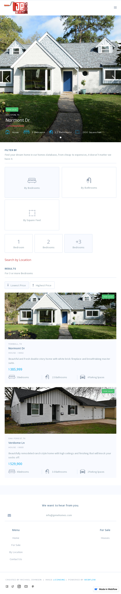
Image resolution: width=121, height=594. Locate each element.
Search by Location (18, 259)
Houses (105, 538)
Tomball (13, 344)
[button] (115, 7)
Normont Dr (16, 348)
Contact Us (16, 559)
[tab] (32, 182)
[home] (15, 7)
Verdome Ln (16, 443)
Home (15, 538)
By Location (16, 552)
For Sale (16, 545)
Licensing (59, 580)
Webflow (90, 580)
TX (18, 115)
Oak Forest (15, 438)
